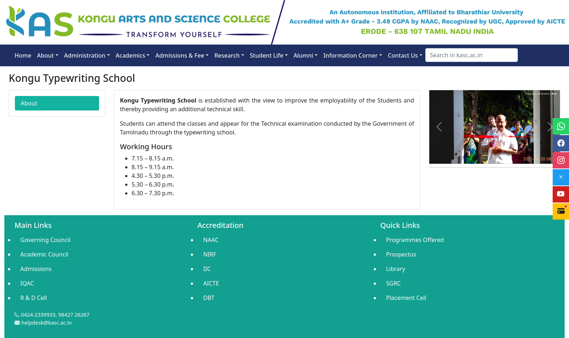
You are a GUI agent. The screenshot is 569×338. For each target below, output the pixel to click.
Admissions (36, 269)
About (45, 55)
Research (227, 55)
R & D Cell (33, 298)
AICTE (211, 283)
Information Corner (350, 55)
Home (23, 55)
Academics (131, 55)
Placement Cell (406, 298)
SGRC (393, 283)
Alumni (303, 55)
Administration (85, 55)
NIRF (209, 254)
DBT (208, 298)
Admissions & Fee (179, 55)
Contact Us (403, 55)
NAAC (210, 240)
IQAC (27, 283)
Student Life (266, 55)
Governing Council (45, 240)
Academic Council (44, 254)
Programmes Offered (415, 240)
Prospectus (401, 254)
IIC (207, 269)
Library (395, 269)
